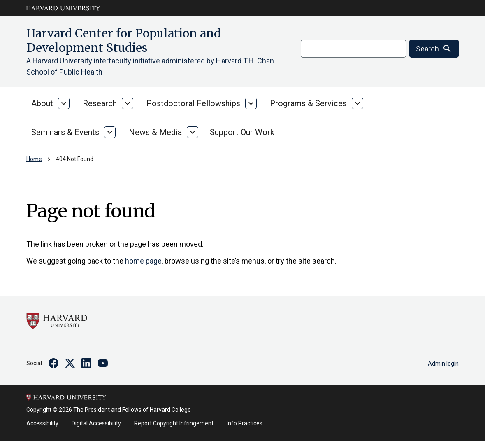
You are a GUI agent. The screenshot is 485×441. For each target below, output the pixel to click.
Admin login (443, 363)
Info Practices (244, 423)
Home (34, 159)
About (42, 103)
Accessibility (42, 423)
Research (100, 103)
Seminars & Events (65, 132)
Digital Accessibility (96, 423)
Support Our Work (242, 132)
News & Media (155, 132)
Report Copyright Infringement (173, 423)
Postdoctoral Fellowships (193, 103)
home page (143, 261)
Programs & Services (308, 103)
